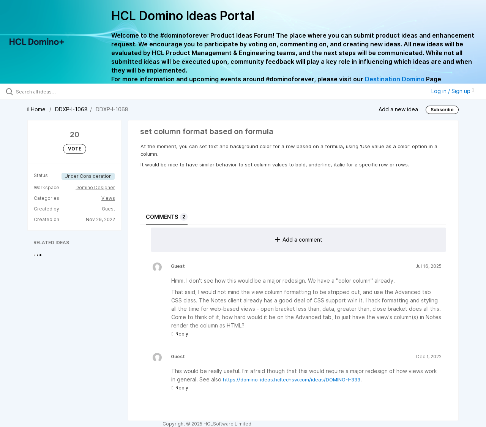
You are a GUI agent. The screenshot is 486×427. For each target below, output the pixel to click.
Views (108, 198)
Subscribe (442, 109)
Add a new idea (398, 109)
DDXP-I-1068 (71, 109)
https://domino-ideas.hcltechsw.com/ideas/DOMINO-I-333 (291, 379)
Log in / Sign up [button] (452, 91)
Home (37, 109)
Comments (167, 217)
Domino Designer (95, 187)
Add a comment (298, 239)
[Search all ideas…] (58, 91)
